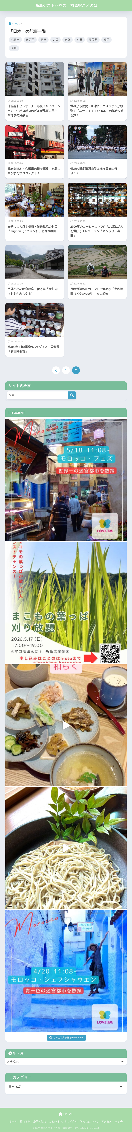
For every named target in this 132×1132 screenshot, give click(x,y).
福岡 (106, 39)
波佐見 (93, 39)
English (118, 1121)
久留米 (15, 39)
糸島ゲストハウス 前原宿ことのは (66, 5)
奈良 (67, 39)
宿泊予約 (25, 1121)
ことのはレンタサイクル (63, 1121)
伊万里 (30, 39)
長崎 (14, 48)
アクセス (106, 1121)
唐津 (43, 39)
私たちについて (89, 1121)
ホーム (13, 1121)
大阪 (55, 39)
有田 (79, 39)
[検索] (72, 395)
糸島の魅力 (39, 1121)
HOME (66, 1114)
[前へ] (56, 371)
